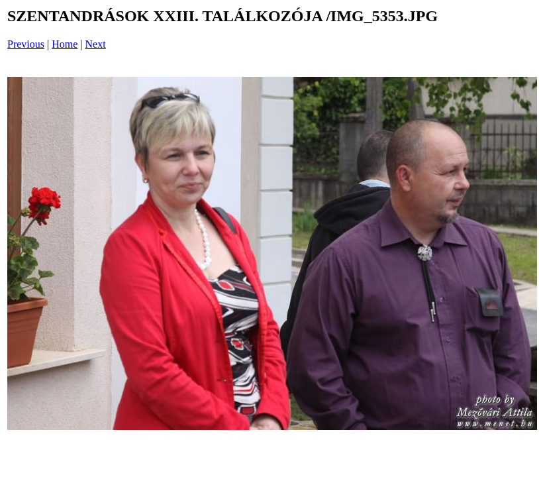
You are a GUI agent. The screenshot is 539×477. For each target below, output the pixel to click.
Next (95, 44)
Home (64, 44)
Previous (25, 44)
